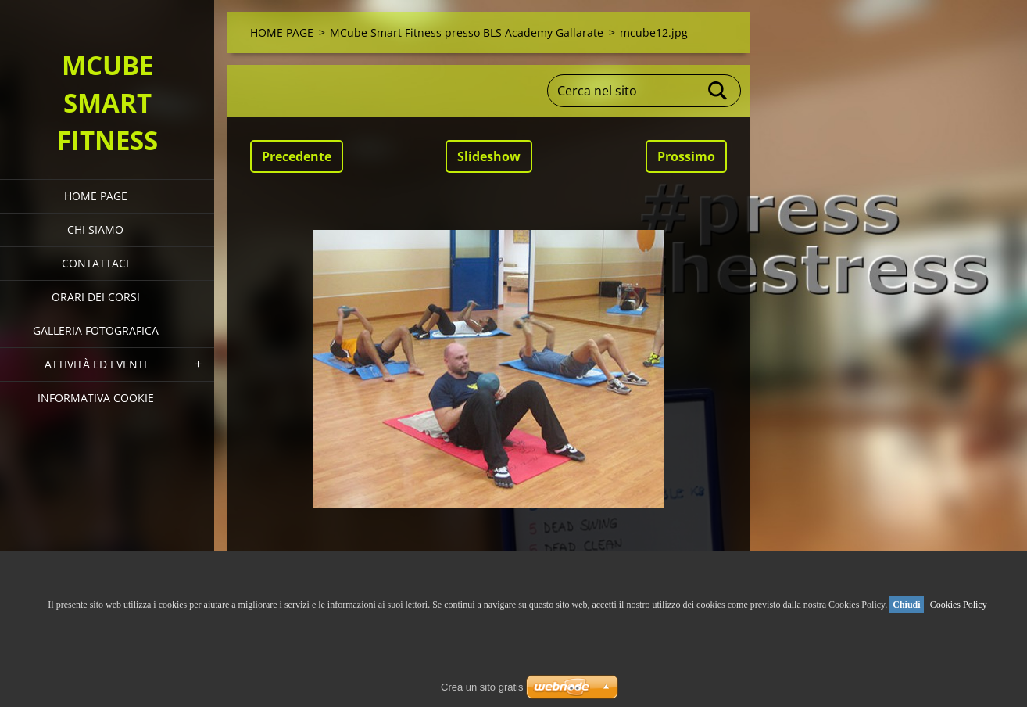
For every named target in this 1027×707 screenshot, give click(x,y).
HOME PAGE (95, 195)
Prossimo (686, 156)
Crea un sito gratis (482, 687)
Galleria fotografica (96, 330)
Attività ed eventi (96, 364)
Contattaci (95, 263)
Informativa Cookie (96, 397)
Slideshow (489, 156)
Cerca (718, 90)
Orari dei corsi (96, 296)
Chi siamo (95, 229)
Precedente (296, 156)
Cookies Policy (958, 604)
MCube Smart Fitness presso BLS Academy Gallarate (466, 32)
